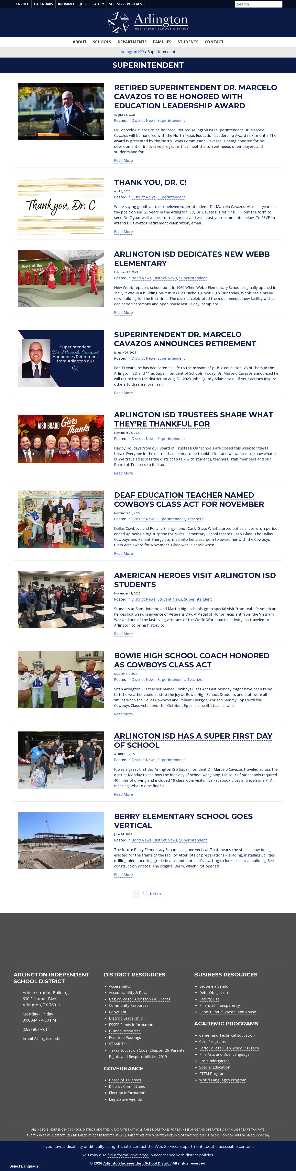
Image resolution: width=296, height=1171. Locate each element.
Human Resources (125, 1030)
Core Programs (212, 1041)
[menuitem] (248, 942)
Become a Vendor (214, 986)
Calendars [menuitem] (43, 4)
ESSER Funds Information (131, 1024)
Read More (123, 160)
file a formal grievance (128, 1155)
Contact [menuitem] (214, 42)
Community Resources (128, 1005)
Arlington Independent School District (137, 1163)
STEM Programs (213, 1073)
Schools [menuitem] (102, 42)
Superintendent (171, 120)
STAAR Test (119, 1043)
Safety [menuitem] (98, 4)
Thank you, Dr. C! (150, 182)
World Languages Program (222, 1079)
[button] (281, 4)
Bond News (141, 277)
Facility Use (209, 999)
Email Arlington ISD (41, 1038)
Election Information (127, 1092)
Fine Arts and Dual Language (224, 1054)
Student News (169, 599)
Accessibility (120, 986)
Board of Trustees (125, 1079)
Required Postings (125, 1037)
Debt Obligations (214, 992)
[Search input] (257, 4)
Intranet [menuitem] (66, 4)
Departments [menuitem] (132, 42)
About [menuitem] (80, 42)
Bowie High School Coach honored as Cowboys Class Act (192, 660)
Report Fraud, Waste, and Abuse (227, 1011)
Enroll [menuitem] (22, 4)
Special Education (214, 1067)
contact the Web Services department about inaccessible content (193, 1146)
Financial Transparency (219, 1005)
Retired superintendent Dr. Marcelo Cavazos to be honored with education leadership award (195, 96)
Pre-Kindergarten (214, 1060)
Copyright (118, 1011)
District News (143, 120)
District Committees (127, 1086)
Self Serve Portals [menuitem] (125, 4)
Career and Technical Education (227, 1035)
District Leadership (126, 1018)
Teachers (195, 518)
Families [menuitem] (162, 42)
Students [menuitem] (188, 42)
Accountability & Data (128, 992)
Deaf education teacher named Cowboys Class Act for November (189, 500)
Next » (155, 893)
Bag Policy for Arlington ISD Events (139, 999)
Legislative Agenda (125, 1099)
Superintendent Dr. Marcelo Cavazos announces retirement (185, 339)
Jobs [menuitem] (83, 4)
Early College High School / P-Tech (229, 1048)
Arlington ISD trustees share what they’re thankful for (193, 419)
